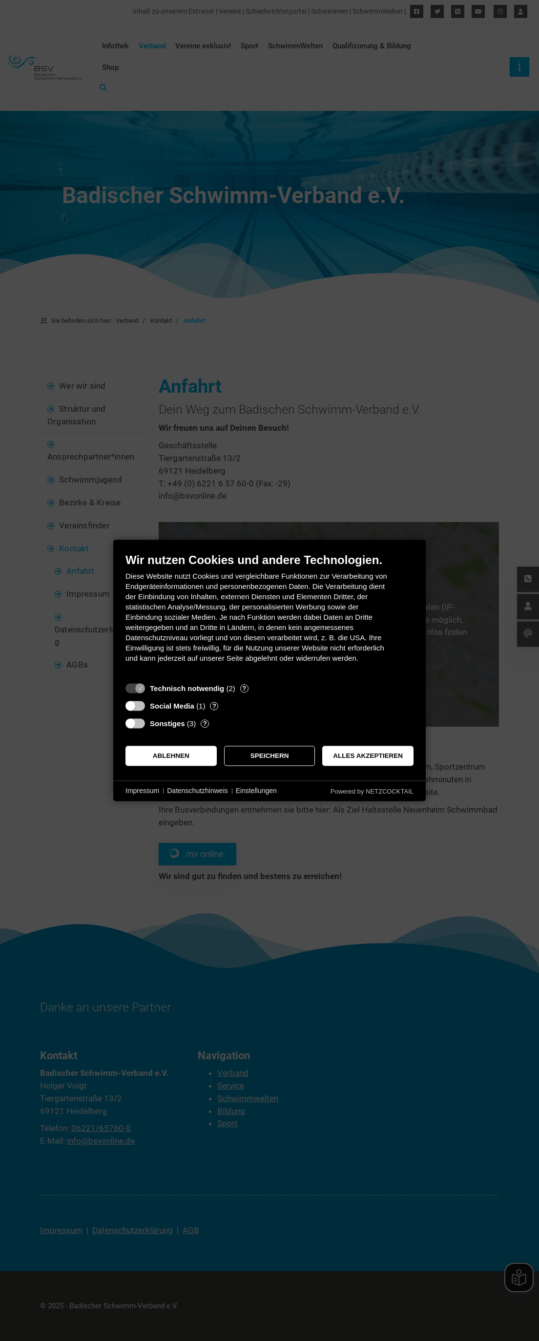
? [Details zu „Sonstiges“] (205, 723)
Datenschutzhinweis (197, 791)
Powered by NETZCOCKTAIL (372, 791)
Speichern (269, 755)
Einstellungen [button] (256, 791)
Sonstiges (167, 723)
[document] (269, 615)
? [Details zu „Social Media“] (214, 706)
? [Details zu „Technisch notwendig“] (244, 688)
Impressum (142, 791)
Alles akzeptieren (368, 755)
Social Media (172, 706)
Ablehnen (171, 755)
